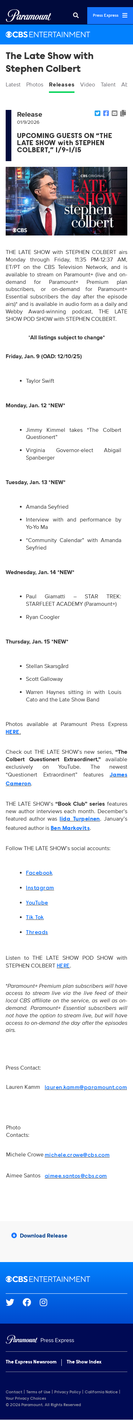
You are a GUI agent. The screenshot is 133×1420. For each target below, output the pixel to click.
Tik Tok (35, 918)
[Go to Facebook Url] (31, 1302)
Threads (37, 933)
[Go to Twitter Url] (14, 1302)
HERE (63, 966)
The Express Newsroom (31, 1362)
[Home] (66, 1340)
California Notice (101, 1392)
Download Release (39, 1236)
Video (87, 84)
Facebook (39, 873)
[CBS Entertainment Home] (66, 34)
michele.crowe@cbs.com (77, 1155)
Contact (14, 1392)
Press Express (110, 15)
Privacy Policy (67, 1392)
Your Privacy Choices (26, 1399)
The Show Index (84, 1362)
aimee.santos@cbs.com (76, 1176)
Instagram (40, 888)
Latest (13, 84)
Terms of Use (38, 1392)
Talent (108, 84)
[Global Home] (28, 15)
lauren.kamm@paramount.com (86, 1088)
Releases (61, 84)
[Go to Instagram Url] (48, 1302)
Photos (34, 84)
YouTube (37, 903)
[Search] (75, 15)
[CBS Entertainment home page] (66, 1279)
